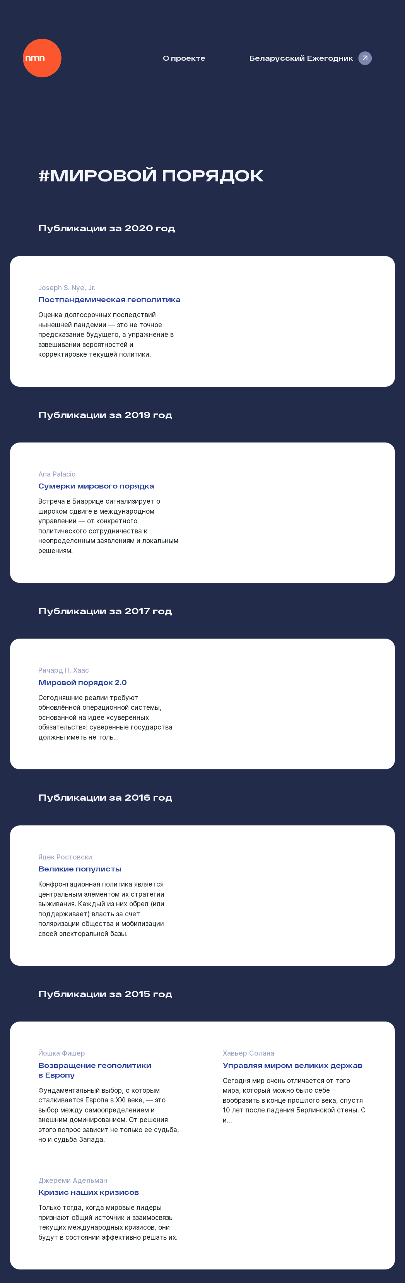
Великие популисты (79, 868)
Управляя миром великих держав (292, 1065)
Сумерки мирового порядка (96, 485)
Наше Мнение (42, 58)
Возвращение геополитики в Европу (94, 1070)
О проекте (184, 57)
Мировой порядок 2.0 (82, 682)
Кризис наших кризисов (88, 1191)
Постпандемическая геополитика (109, 299)
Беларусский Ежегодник (301, 57)
